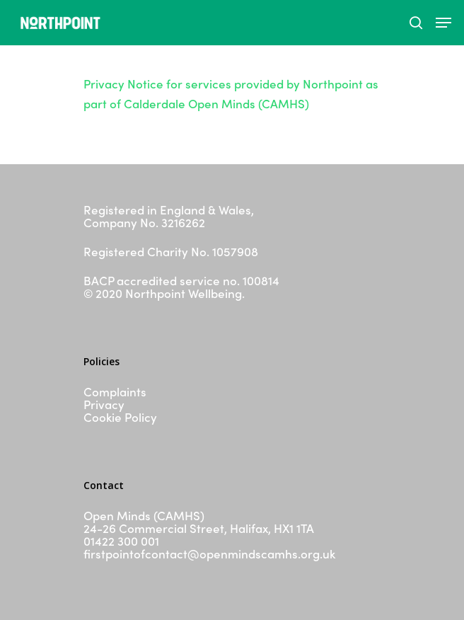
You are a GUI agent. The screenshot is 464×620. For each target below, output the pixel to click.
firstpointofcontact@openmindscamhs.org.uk (209, 553)
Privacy (103, 404)
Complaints (114, 391)
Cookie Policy (120, 416)
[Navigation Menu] (443, 23)
